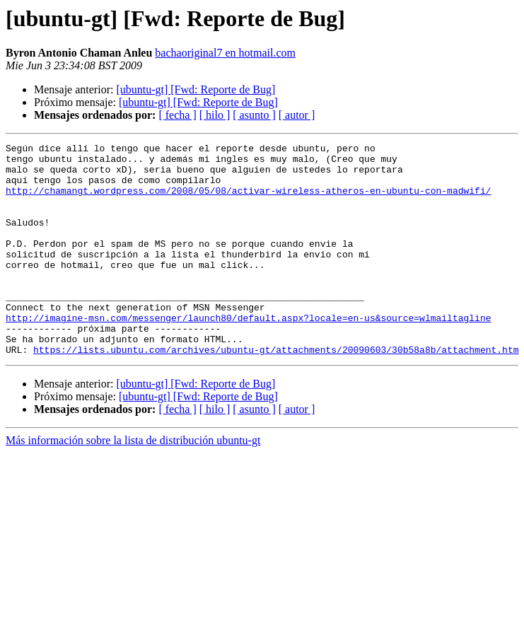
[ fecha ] (177, 115)
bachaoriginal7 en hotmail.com (225, 53)
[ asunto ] (254, 115)
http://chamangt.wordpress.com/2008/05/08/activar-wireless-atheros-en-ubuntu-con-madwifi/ (248, 200)
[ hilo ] (215, 115)
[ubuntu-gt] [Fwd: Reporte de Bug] (195, 89)
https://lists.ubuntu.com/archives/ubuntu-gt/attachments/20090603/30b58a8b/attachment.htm (275, 391)
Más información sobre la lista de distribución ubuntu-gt (133, 483)
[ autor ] (297, 115)
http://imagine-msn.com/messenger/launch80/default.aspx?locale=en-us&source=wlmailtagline (248, 353)
